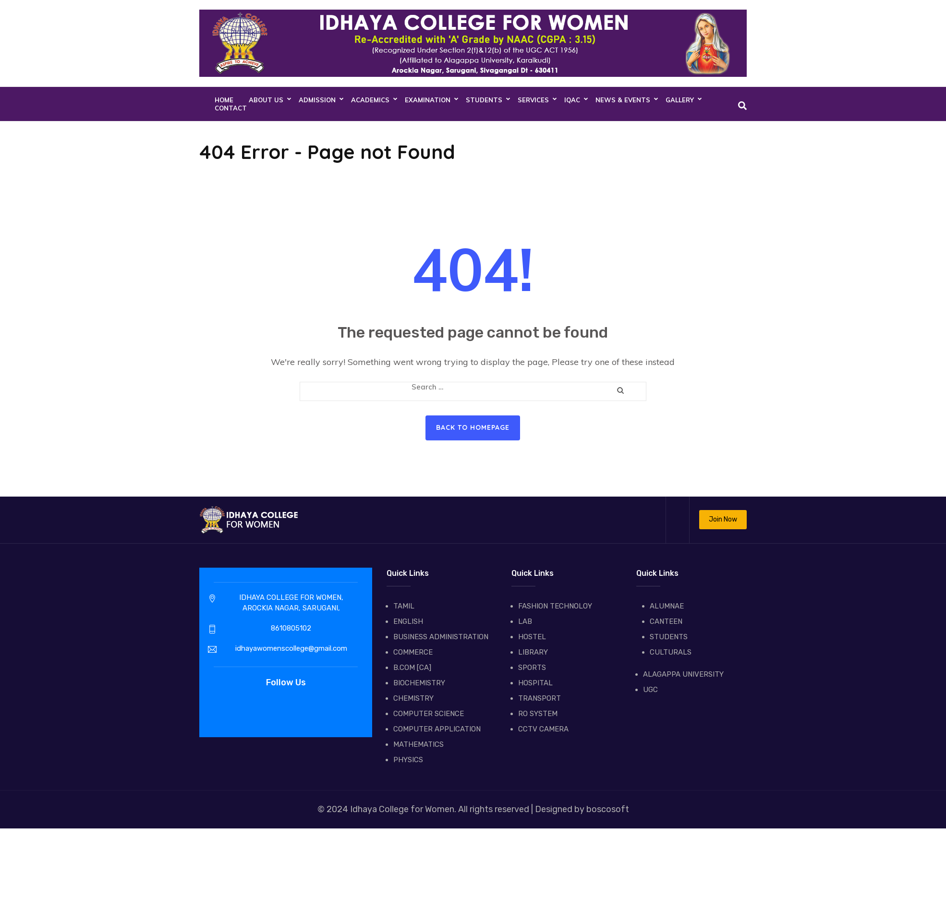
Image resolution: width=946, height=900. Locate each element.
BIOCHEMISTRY (419, 683)
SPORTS (532, 667)
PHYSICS (408, 759)
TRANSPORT (539, 698)
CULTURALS (670, 652)
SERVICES (533, 100)
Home (224, 100)
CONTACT (231, 108)
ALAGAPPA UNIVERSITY (683, 674)
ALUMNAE (667, 606)
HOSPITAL (535, 683)
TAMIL (403, 606)
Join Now (723, 519)
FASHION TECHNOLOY (555, 606)
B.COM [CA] (412, 667)
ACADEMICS (370, 100)
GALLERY (680, 100)
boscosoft (606, 809)
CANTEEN (666, 621)
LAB (525, 621)
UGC (650, 689)
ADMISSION (317, 100)
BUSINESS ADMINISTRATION (440, 636)
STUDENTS (484, 100)
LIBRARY (533, 652)
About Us (266, 100)
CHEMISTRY (413, 698)
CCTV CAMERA (543, 729)
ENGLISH (408, 621)
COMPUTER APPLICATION (437, 729)
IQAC (572, 100)
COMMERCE (413, 652)
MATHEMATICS (418, 744)
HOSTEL (532, 636)
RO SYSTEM (538, 713)
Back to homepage (472, 427)
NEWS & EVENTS (622, 100)
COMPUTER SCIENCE (428, 713)
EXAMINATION (427, 100)
